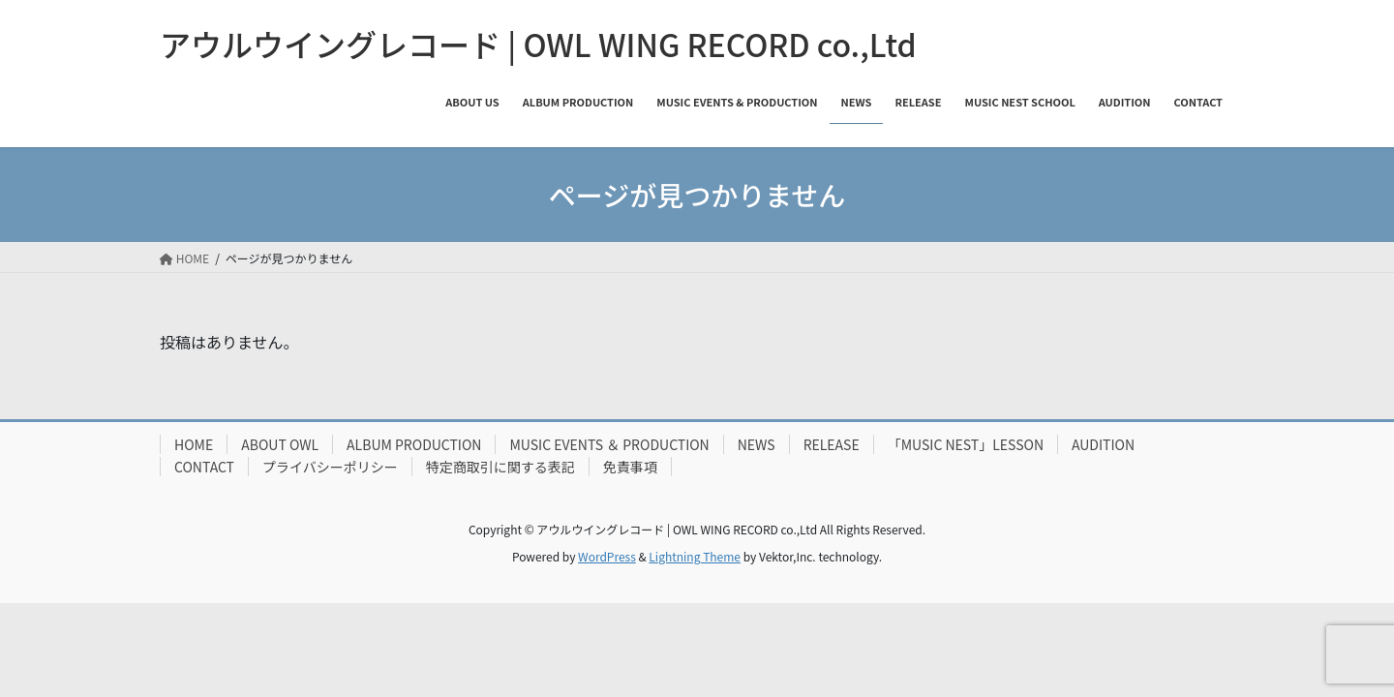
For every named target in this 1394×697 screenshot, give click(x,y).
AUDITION (1103, 444)
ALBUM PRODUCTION (414, 444)
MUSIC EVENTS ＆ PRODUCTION (609, 444)
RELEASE (831, 444)
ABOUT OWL (279, 444)
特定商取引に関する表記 (500, 466)
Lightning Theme (695, 556)
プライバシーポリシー (330, 466)
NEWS (756, 444)
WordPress (607, 556)
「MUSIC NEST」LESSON (966, 444)
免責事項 (630, 466)
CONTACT (204, 466)
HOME (193, 444)
